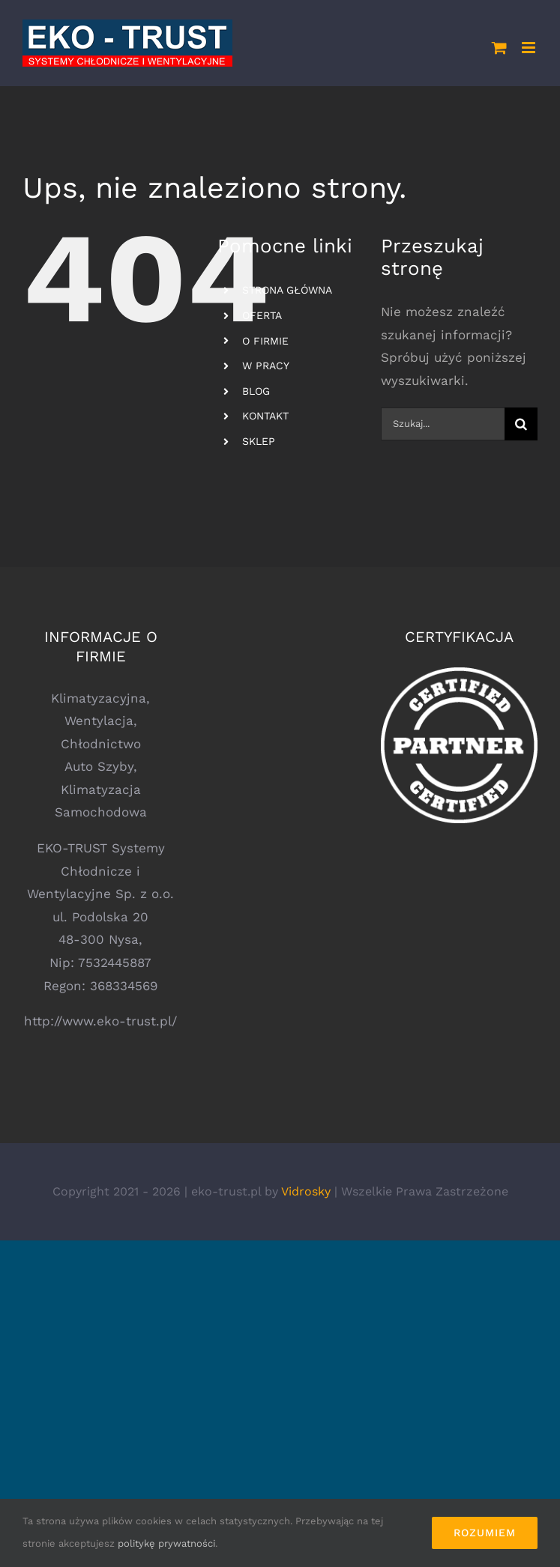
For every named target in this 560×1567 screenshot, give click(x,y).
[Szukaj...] (443, 423)
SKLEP (258, 441)
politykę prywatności (166, 1543)
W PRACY (265, 366)
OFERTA (262, 315)
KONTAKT (265, 416)
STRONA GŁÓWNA (287, 290)
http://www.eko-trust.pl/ (100, 1020)
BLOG (256, 391)
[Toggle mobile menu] (530, 47)
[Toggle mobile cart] (499, 47)
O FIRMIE (265, 341)
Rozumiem (485, 1533)
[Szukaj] (521, 423)
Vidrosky (306, 1191)
